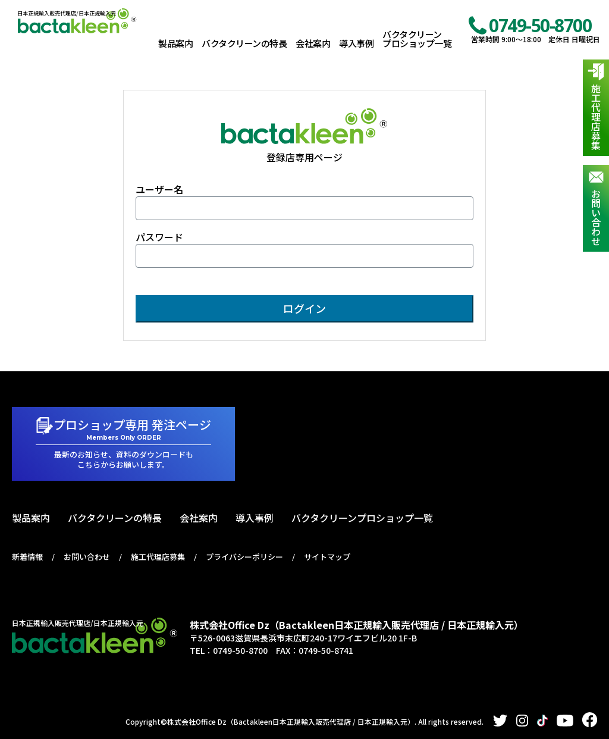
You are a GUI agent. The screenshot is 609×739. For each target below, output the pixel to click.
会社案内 (313, 43)
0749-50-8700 (540, 25)
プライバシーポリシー (244, 556)
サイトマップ (327, 556)
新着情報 (27, 556)
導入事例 (356, 43)
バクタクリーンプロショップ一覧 (416, 39)
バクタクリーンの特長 (244, 43)
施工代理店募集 (596, 116)
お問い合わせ (596, 217)
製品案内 (175, 43)
